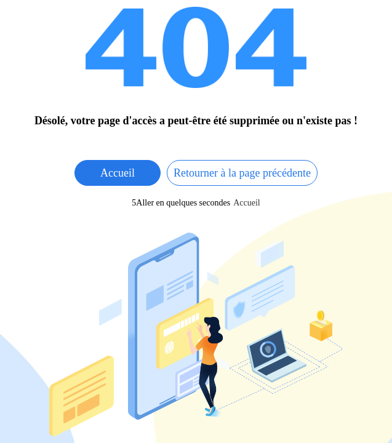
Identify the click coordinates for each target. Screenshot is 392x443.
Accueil (117, 173)
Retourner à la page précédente (242, 173)
